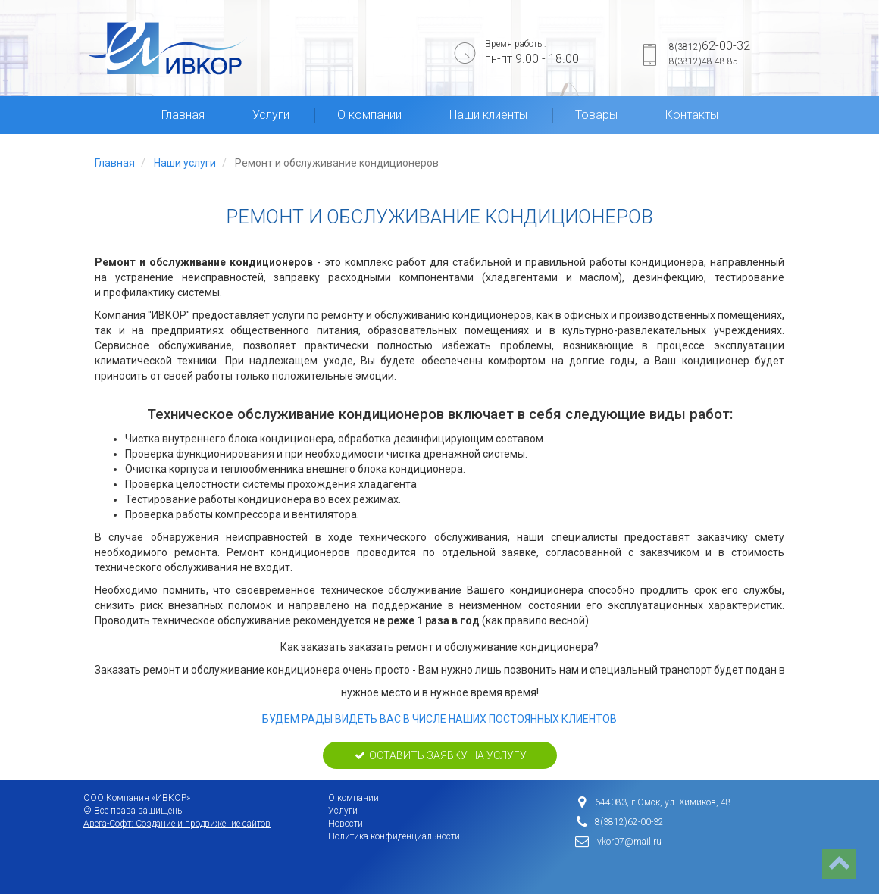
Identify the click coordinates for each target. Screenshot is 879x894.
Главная (183, 115)
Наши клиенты (488, 115)
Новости (345, 823)
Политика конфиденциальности (394, 836)
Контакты (691, 115)
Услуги (270, 115)
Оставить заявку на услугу (440, 755)
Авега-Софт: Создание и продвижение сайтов (177, 823)
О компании (369, 115)
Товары (596, 115)
